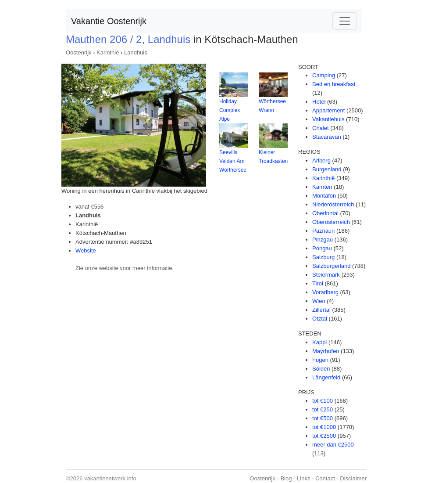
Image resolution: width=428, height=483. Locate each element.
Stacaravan (326, 136)
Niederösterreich (333, 204)
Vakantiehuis (328, 119)
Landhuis (135, 52)
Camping (323, 75)
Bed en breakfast (333, 84)
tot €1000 (324, 427)
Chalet (320, 128)
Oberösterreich (331, 222)
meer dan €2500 (333, 444)
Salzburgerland (331, 266)
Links (303, 478)
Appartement (328, 110)
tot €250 (322, 409)
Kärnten (322, 187)
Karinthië (107, 52)
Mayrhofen (325, 351)
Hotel (318, 101)
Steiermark (326, 274)
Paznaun (323, 230)
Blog (286, 478)
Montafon (324, 195)
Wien (318, 301)
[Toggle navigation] (344, 21)
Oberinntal (325, 213)
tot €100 (322, 400)
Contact (325, 478)
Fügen (320, 360)
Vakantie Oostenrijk (108, 21)
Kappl (319, 342)
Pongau (322, 248)
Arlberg (321, 160)
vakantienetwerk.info (110, 478)
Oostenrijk (79, 52)
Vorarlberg (325, 292)
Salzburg (323, 257)
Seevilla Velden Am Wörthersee (232, 161)
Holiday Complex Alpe (229, 110)
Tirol (317, 283)
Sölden (321, 368)
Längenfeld (326, 377)
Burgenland (327, 169)
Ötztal (319, 318)
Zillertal (321, 309)
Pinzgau (322, 239)
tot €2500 (324, 436)
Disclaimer (353, 478)
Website (85, 250)
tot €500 (322, 418)
